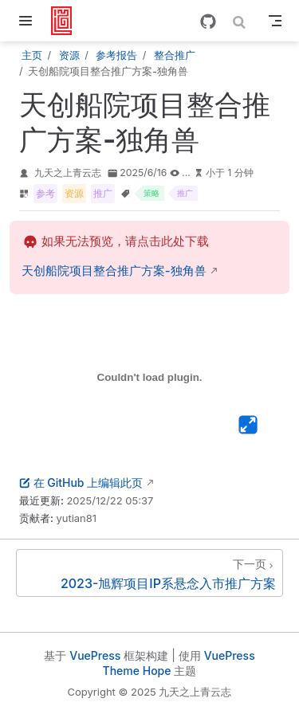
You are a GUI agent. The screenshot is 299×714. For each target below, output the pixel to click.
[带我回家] (66, 20)
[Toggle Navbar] (275, 20)
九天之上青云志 (67, 172)
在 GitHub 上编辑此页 (81, 482)
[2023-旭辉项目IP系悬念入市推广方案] (149, 573)
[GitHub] (208, 21)
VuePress (94, 655)
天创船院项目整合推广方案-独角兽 (114, 271)
